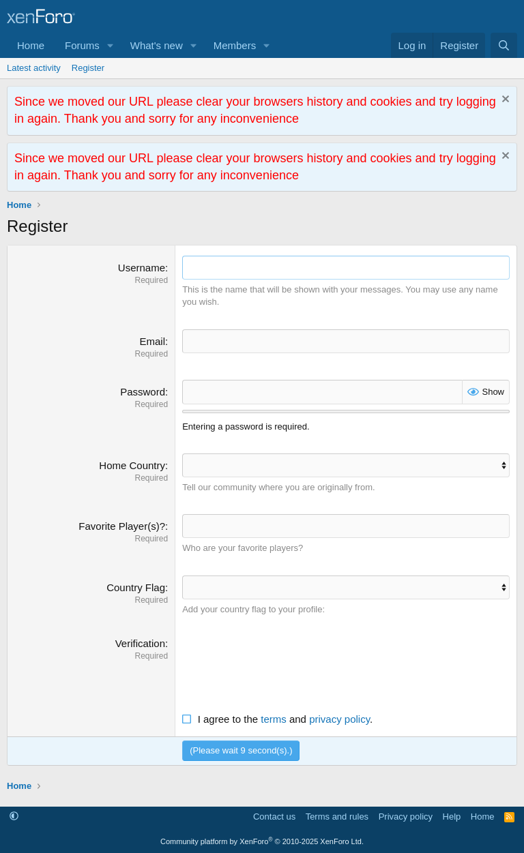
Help (452, 816)
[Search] (504, 45)
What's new (156, 45)
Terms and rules (337, 816)
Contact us (274, 816)
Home (30, 45)
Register (88, 68)
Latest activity (34, 68)
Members (235, 45)
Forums (82, 45)
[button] (110, 45)
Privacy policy (406, 816)
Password (142, 392)
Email (152, 340)
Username (141, 267)
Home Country (132, 464)
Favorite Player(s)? (121, 526)
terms (274, 718)
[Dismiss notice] (504, 100)
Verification (140, 642)
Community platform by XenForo (262, 841)
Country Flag (135, 587)
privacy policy (339, 718)
